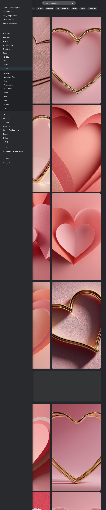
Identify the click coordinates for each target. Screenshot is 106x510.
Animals (39, 8)
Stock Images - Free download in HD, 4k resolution (13, 3)
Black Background (62, 8)
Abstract (30, 8)
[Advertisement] (51, 386)
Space (74, 8)
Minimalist (49, 8)
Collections (92, 8)
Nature (22, 8)
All (15, 8)
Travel (83, 8)
